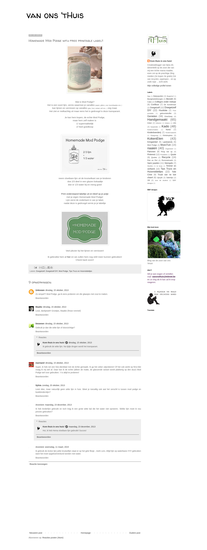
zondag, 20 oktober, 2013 (53, 385)
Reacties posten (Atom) (52, 537)
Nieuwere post (35, 533)
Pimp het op (166, 152)
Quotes (154, 157)
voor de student (161, 180)
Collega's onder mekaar (165, 102)
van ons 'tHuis (55, 15)
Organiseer (169, 149)
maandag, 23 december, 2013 (58, 405)
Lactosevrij (167, 142)
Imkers (167, 123)
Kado (165, 126)
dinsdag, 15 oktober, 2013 (57, 290)
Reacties (42, 337)
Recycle (166, 157)
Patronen (151, 151)
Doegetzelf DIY (52, 271)
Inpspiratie (154, 127)
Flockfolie (163, 110)
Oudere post (134, 533)
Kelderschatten (152, 130)
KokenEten (155, 138)
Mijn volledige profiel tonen (159, 85)
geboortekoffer (166, 113)
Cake (149, 102)
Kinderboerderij (154, 132)
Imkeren (158, 123)
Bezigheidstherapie (155, 99)
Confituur (155, 104)
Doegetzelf (40, 271)
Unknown (40, 290)
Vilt (148, 180)
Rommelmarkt (167, 160)
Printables (163, 154)
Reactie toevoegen (38, 464)
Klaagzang (154, 135)
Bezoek (169, 99)
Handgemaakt (157, 119)
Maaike (39, 307)
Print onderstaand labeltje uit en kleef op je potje (85, 194)
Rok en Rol (152, 160)
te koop (159, 166)
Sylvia (38, 385)
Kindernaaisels (171, 132)
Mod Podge (63, 271)
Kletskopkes (167, 135)
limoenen (40, 323)
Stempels (168, 163)
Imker (149, 123)
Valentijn (169, 178)
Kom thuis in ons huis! (53, 342)
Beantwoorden (42, 298)
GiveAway (168, 116)
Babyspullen (158, 96)
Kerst (168, 129)
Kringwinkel (152, 142)
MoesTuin (165, 145)
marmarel (40, 363)
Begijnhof (170, 96)
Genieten (152, 116)
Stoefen (150, 166)
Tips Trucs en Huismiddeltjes (80, 271)
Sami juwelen (153, 163)
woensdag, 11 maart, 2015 (57, 447)
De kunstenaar (170, 105)
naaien (152, 148)
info (174, 123)
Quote (173, 154)
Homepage (86, 533)
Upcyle (160, 178)
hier (69, 257)
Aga (148, 96)
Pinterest (151, 154)
